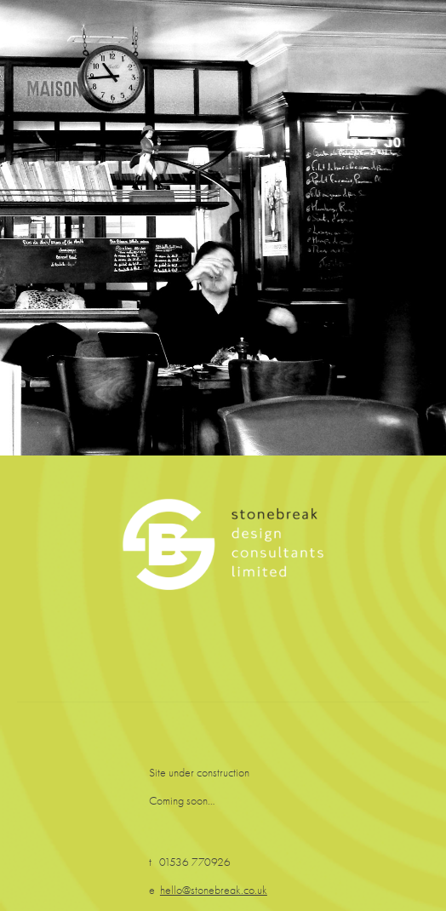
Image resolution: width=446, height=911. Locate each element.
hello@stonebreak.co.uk (213, 890)
